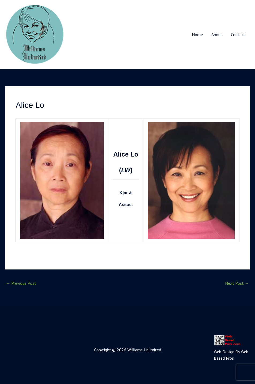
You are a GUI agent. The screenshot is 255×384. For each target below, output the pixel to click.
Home (197, 34)
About (216, 34)
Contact (238, 34)
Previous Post (21, 283)
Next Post (237, 283)
